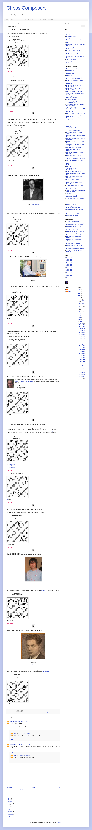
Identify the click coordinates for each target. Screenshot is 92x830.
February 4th (82, 372)
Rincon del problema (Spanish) (73, 179)
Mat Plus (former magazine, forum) (73, 164)
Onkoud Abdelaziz (70, 166)
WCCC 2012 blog (70, 275)
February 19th (82, 344)
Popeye (68, 52)
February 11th (82, 359)
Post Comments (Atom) (17, 789)
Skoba (51, 712)
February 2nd (82, 376)
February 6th (82, 368)
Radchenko (44, 712)
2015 (79, 295)
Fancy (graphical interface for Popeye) (74, 38)
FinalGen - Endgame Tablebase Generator (75, 234)
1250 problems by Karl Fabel (72, 221)
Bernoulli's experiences (71, 136)
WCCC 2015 (69, 270)
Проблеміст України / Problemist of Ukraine (75, 113)
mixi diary (43, 590)
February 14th (82, 353)
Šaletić (48, 712)
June (80, 315)
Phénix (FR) (69, 82)
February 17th (82, 347)
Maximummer (12, 464)
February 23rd (82, 336)
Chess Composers (27, 8)
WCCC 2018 (69, 265)
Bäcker (11, 712)
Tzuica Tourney (42, 19)
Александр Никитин (35, 204)
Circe (12, 465)
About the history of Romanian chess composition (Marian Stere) (74, 128)
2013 (79, 297)
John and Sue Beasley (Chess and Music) (75, 158)
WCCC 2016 (69, 269)
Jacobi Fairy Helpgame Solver (72, 47)
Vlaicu (69, 291)
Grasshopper (12, 467)
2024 (79, 289)
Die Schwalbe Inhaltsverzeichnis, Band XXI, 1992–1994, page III (40, 431)
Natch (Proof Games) (71, 48)
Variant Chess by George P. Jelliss (73, 195)
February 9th (82, 363)
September (81, 308)
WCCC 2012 (69, 277)
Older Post (57, 787)
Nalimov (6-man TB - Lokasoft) (73, 243)
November (81, 303)
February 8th (82, 365)
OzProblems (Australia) (71, 168)
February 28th (82, 326)
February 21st (82, 340)
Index (24, 19)
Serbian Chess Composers (72, 247)
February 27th (82, 328)
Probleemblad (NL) (70, 83)
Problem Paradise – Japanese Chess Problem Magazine (74, 86)
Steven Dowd (13, 721)
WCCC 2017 (69, 267)
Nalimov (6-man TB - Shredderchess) (74, 245)
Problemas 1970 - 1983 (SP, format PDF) (75, 88)
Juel (34, 712)
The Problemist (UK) (70, 102)
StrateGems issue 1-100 (71, 97)
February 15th (82, 351)
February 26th (82, 330)
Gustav (67, 42)
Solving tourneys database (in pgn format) (75, 248)
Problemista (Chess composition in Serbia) (75, 173)
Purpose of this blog (16, 19)
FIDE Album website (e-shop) (72, 150)
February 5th (82, 370)
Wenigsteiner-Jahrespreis (71, 196)
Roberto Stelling (69, 181)
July (80, 313)
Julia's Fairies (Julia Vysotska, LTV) (74, 77)
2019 (79, 293)
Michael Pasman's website (72, 215)
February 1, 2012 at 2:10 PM (23, 721)
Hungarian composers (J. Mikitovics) (74, 155)
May (80, 317)
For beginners (31, 19)
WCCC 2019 (69, 264)
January (81, 378)
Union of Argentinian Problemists (73, 188)
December (81, 300)
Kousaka (40, 712)
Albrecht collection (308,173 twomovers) (75, 223)
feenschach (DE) (70, 73)
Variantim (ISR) (69, 111)
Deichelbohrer (19, 712)
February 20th (82, 342)
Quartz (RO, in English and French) (74, 91)
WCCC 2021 (69, 262)
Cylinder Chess (45, 671)
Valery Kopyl (69, 193)
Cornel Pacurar (13, 744)
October (81, 306)
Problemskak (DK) (70, 89)
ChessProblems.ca (70, 145)
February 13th (82, 355)
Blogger (59, 822)
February (27, 712)
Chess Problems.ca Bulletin (72, 70)
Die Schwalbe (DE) (70, 72)
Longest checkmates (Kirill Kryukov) (74, 213)
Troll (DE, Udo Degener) (71, 107)
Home (6, 19)
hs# (7, 499)
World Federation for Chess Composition (75, 198)
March (80, 321)
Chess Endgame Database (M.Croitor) (74, 224)
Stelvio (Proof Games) (71, 59)
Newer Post (9, 787)
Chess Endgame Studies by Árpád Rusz (75, 206)
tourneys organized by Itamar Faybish (24, 381)
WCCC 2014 (69, 272)
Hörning (31, 712)
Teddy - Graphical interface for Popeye (74, 61)
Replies (13, 731)
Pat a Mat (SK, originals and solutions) (74, 80)
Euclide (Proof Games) (71, 36)
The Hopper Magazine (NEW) (72, 101)
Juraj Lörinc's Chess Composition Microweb (75, 160)
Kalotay (36, 712)
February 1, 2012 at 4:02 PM (24, 744)
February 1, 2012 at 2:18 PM (25, 733)
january (9, 816)
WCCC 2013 (69, 274)
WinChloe (68, 62)
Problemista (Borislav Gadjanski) (73, 171)
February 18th (82, 345)
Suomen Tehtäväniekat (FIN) (72, 99)
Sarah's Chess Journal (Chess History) (74, 185)
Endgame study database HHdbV (73, 207)
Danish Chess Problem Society (73, 149)
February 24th (82, 334)
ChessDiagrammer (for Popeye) (73, 34)
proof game (16, 288)
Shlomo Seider (69, 187)
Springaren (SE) (69, 96)
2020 (79, 291)
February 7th (82, 366)
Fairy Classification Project (72, 233)
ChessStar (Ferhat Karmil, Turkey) (73, 147)
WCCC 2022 (69, 260)
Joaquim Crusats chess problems (73, 157)
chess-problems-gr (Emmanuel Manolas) (75, 144)
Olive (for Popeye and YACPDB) (73, 50)
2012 (79, 299)
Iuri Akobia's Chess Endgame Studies (74, 209)
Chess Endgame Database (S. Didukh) (74, 226)
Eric (12, 710)
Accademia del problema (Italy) (73, 130)
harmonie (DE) (69, 75)
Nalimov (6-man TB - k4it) (71, 242)
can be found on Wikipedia (31, 124)
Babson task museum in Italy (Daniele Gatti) (75, 135)
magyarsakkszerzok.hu (35, 664)
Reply (11, 728)
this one (17, 434)
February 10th (82, 361)
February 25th (82, 332)
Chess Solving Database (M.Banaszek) (74, 229)
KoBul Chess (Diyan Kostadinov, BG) (74, 78)
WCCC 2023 (69, 259)
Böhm (14, 712)
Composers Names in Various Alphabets (75, 231)
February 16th (82, 349)
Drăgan (23, 712)
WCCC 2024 (69, 257)
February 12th (82, 357)
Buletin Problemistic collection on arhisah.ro (75, 68)
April (80, 319)
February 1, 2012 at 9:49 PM (25, 755)
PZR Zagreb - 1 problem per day (73, 174)
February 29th (82, 324)
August (81, 311)
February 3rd (82, 374)
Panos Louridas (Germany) (72, 169)
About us (50, 19)
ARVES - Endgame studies (72, 204)
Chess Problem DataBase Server (73, 228)
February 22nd (82, 338)
